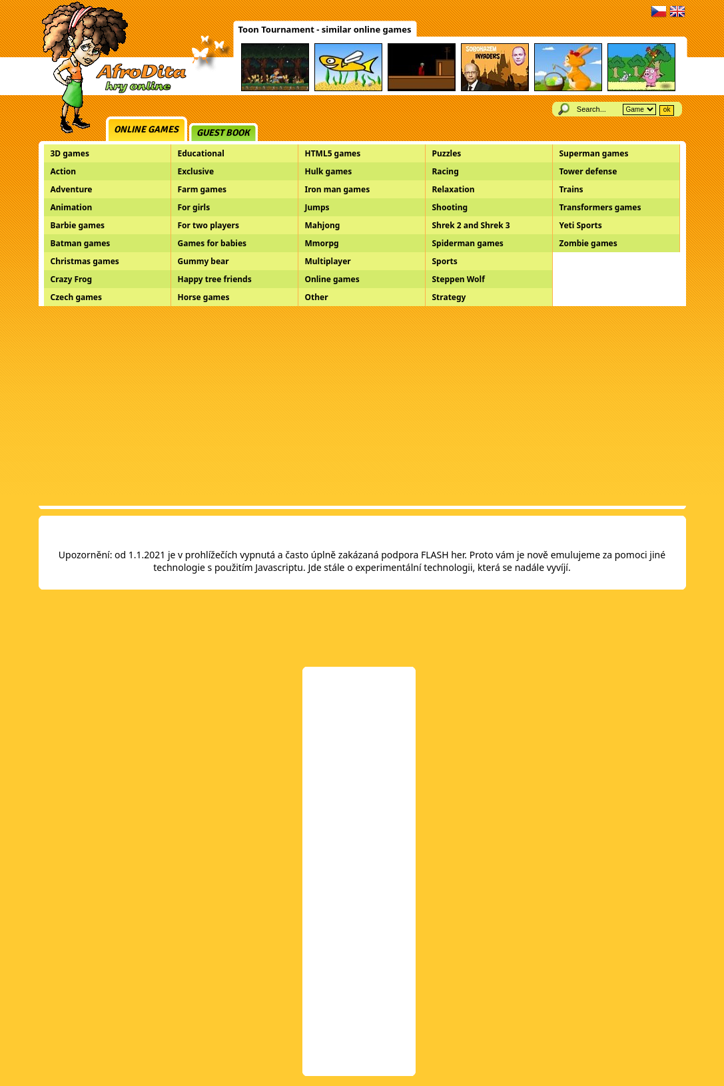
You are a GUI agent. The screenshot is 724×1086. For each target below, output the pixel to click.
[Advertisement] (362, 406)
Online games (146, 129)
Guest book (223, 132)
